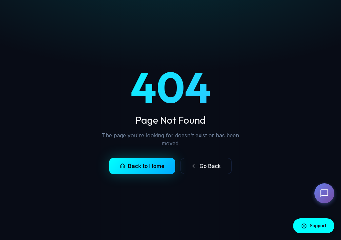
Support (313, 226)
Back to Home (142, 166)
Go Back (206, 166)
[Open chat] (324, 193)
